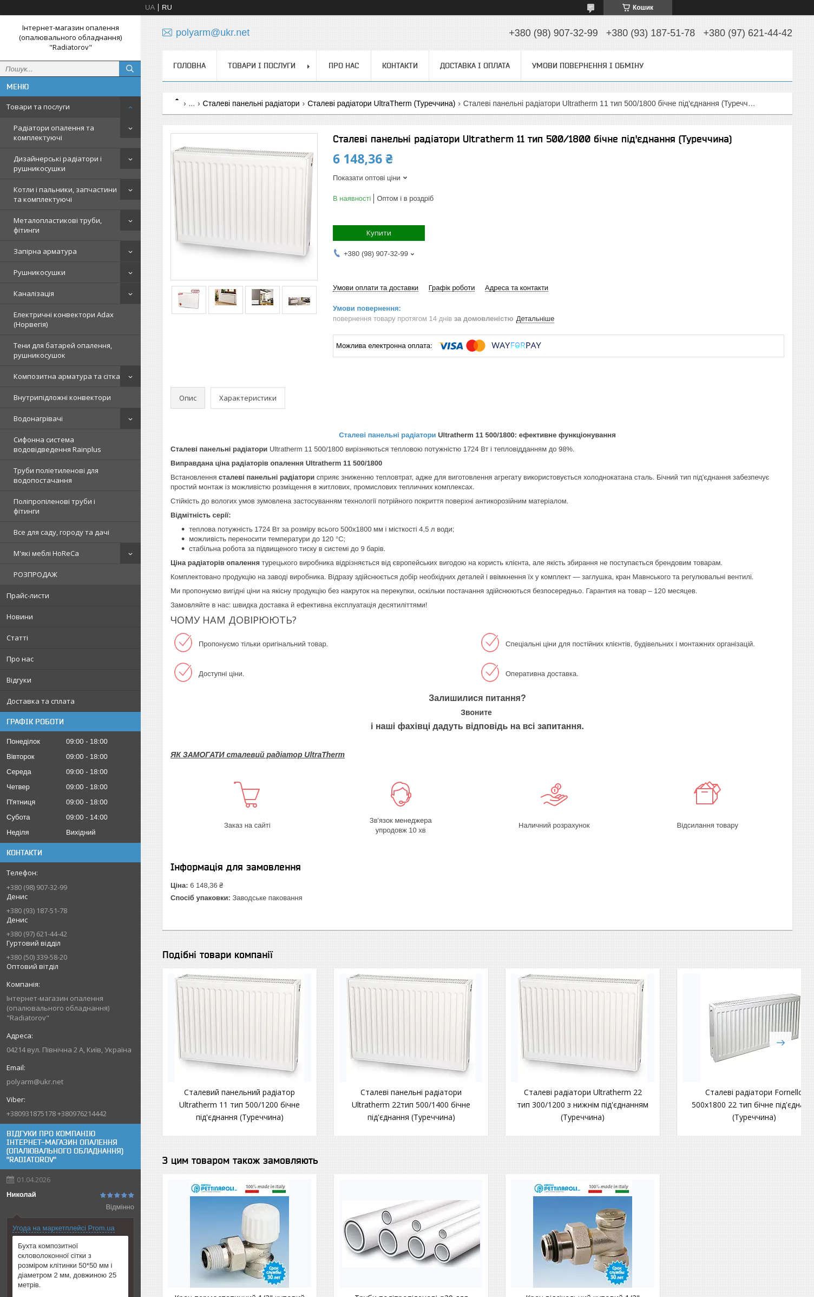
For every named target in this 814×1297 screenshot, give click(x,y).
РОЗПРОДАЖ (35, 574)
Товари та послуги (38, 107)
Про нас (20, 659)
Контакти (400, 65)
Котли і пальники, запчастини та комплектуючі (65, 194)
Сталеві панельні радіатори (251, 103)
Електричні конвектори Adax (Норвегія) (64, 319)
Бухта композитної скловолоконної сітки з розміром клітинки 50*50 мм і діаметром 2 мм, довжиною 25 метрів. (67, 1265)
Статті (17, 638)
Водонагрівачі (38, 418)
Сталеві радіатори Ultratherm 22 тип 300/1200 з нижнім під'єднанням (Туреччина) (477, 1117)
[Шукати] (130, 69)
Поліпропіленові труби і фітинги (54, 506)
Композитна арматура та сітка (67, 376)
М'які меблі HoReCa (46, 553)
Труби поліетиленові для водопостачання (56, 475)
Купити (378, 233)
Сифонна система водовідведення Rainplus (57, 444)
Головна (189, 65)
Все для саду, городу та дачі (61, 532)
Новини (19, 616)
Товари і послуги (262, 65)
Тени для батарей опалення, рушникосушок (63, 350)
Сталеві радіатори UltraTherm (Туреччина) (381, 103)
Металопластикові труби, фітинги (58, 225)
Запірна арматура (45, 251)
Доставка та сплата (40, 701)
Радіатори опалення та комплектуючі (54, 132)
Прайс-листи (27, 595)
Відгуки (18, 680)
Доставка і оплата (475, 65)
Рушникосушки (39, 272)
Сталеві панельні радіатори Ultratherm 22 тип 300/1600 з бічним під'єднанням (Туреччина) (736, 1117)
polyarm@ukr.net (34, 1081)
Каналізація (34, 293)
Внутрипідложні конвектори (62, 397)
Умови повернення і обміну (588, 65)
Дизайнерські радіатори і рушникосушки (58, 163)
